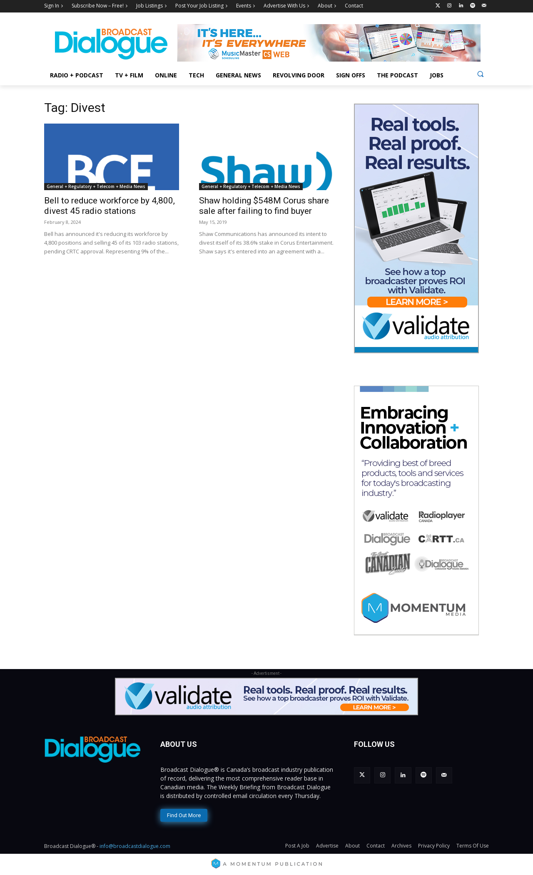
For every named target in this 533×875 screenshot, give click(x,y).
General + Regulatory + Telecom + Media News (96, 186)
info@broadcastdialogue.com (135, 846)
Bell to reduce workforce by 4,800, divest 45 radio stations (109, 206)
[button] (480, 73)
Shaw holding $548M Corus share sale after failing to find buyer (264, 206)
